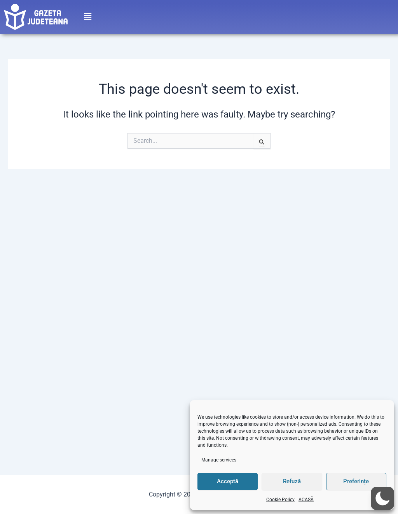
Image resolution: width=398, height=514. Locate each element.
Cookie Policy (280, 499)
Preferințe (356, 481)
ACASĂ (306, 499)
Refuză (292, 481)
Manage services (218, 460)
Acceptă (227, 481)
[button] (87, 14)
